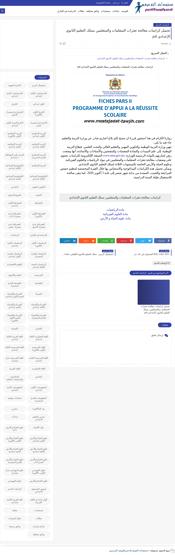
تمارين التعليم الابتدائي (39, 418)
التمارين (14, 187)
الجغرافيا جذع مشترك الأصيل (38, 225)
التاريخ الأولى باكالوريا (38, 113)
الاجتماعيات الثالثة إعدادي (39, 94)
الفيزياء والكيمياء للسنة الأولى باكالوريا (14, 318)
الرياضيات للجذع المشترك (38, 255)
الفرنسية (39, 275)
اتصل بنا (124, 3)
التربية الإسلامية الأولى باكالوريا (15, 134)
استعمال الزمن (38, 85)
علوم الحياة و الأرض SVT (15, 428)
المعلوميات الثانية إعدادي (15, 388)
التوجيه (124, 11)
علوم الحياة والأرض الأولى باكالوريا (14, 439)
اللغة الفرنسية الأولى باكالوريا (38, 348)
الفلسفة (39, 283)
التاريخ (15, 104)
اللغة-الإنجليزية (38, 368)
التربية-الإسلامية (39, 165)
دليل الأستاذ (38, 427)
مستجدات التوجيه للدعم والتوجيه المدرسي (128, 550)
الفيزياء (38, 294)
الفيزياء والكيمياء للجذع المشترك (38, 316)
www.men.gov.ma (114, 155)
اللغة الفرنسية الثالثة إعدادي (14, 348)
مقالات (81, 11)
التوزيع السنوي (14, 195)
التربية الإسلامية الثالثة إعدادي (39, 145)
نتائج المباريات (14, 518)
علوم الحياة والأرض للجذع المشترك (14, 460)
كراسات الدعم (162, 25)
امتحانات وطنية (14, 398)
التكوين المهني (38, 187)
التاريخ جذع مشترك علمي (39, 124)
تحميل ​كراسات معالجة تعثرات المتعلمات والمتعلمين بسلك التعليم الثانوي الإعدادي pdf (155, 309)
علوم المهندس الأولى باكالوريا (38, 471)
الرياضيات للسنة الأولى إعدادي (14, 255)
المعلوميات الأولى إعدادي (39, 388)
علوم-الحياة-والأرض (39, 481)
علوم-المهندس (14, 481)
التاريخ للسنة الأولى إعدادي (14, 124)
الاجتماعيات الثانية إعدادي (15, 94)
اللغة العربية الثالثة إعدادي (15, 337)
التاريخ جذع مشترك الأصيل (15, 113)
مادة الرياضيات (115, 209)
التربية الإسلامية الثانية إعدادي (15, 145)
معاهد (14, 510)
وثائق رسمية (14, 526)
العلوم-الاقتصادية (14, 264)
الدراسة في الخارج (67, 11)
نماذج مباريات (39, 526)
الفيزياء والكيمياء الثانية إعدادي (14, 305)
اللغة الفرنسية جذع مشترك (14, 359)
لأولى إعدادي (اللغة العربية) (38, 501)
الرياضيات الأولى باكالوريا (38, 244)
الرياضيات (14, 235)
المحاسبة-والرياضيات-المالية (14, 378)
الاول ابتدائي (38, 104)
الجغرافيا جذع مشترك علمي (14, 225)
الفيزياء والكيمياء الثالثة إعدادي (38, 305)
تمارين (15, 408)
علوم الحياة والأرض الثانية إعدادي (14, 450)
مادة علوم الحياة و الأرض (115, 218)
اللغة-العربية (14, 368)
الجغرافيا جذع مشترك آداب (15, 215)
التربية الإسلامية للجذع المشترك (39, 156)
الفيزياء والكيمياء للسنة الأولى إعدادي (15, 295)
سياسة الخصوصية (103, 3)
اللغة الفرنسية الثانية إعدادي (38, 359)
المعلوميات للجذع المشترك (39, 399)
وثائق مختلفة (92, 11)
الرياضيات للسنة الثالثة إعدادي (38, 265)
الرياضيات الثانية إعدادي (14, 244)
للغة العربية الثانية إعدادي (15, 501)
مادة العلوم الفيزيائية (115, 214)
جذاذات (115, 11)
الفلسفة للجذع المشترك (14, 284)
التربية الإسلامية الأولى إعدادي (39, 134)
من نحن (116, 3)
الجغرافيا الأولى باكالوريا (39, 215)
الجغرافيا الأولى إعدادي (15, 204)
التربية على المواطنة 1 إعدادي (14, 156)
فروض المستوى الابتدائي (38, 490)
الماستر (38, 376)
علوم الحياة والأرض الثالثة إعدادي (38, 450)
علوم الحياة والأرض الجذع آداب (38, 460)
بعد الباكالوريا (39, 408)
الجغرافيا (39, 203)
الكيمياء (14, 328)
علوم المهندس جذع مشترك (15, 471)
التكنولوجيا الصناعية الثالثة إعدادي (15, 166)
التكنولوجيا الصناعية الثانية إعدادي (15, 177)
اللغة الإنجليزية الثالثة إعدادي (38, 337)
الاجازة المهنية (14, 85)
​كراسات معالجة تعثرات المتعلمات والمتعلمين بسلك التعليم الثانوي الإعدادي (131, 58)
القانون (38, 328)
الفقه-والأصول (14, 275)
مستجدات (105, 11)
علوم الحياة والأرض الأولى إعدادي (38, 439)
